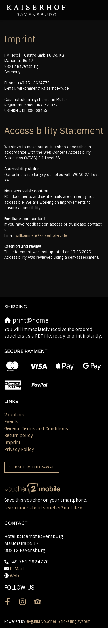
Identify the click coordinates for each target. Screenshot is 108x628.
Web (14, 576)
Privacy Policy (19, 449)
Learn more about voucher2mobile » (43, 508)
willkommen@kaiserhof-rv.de (41, 235)
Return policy (18, 435)
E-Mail (17, 569)
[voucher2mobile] (33, 489)
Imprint (12, 442)
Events (11, 422)
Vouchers (14, 415)
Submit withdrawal (31, 467)
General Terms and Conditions (36, 429)
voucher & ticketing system (58, 621)
